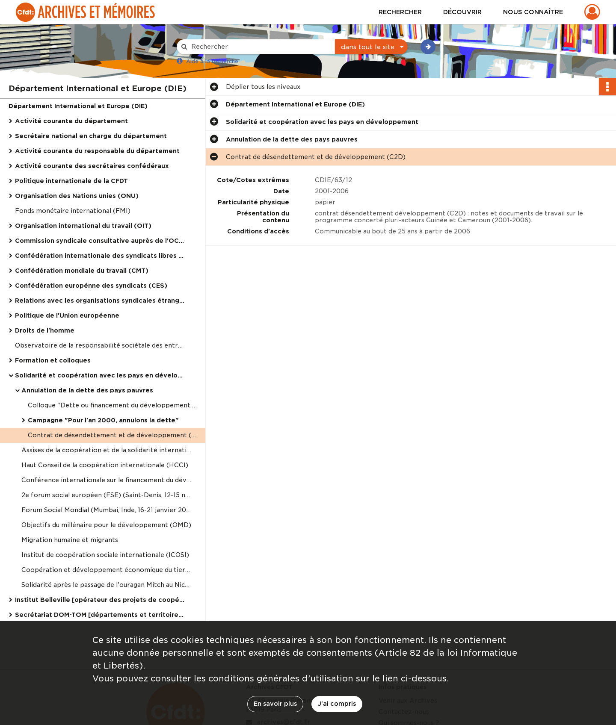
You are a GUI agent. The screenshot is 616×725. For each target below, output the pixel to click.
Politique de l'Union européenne (67, 315)
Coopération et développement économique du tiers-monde (106, 569)
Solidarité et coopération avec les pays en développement (100, 375)
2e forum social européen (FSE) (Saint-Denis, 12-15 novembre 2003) (106, 495)
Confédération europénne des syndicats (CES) (91, 285)
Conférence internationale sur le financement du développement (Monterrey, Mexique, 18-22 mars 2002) (106, 480)
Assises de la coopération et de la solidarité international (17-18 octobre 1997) (106, 450)
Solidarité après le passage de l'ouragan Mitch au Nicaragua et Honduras (106, 584)
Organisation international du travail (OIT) (83, 225)
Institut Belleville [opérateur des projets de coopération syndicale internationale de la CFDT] (100, 599)
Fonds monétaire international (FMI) (72, 210)
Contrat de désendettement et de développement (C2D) (113, 435)
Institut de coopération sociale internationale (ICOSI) (105, 554)
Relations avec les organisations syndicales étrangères (100, 300)
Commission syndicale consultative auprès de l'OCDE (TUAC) (100, 240)
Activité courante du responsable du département (97, 150)
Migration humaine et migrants (69, 539)
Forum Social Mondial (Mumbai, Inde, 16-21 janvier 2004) (106, 510)
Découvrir (462, 12)
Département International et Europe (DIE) (78, 106)
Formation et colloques (53, 360)
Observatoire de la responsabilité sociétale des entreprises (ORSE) (100, 345)
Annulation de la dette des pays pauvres (87, 390)
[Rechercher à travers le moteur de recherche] (260, 46)
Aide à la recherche (212, 61)
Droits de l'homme (44, 330)
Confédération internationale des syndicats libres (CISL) (100, 255)
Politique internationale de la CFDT (71, 180)
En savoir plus (275, 703)
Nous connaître (533, 12)
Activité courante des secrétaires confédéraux (92, 165)
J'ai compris (337, 703)
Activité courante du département (71, 121)
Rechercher (400, 12)
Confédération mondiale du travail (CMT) (81, 270)
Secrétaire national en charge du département (91, 136)
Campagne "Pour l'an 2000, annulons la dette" (103, 420)
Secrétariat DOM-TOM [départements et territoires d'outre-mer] (100, 614)
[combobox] (371, 47)
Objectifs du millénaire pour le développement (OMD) (106, 525)
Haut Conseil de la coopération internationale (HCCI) (104, 465)
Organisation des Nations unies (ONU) (77, 195)
